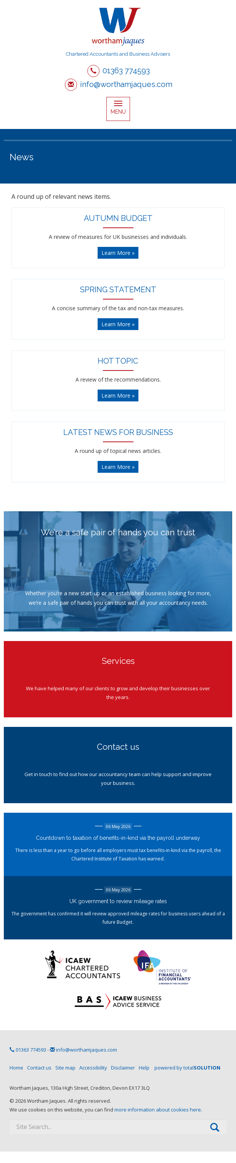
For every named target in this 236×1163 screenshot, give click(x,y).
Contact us (39, 1067)
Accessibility (93, 1067)
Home (16, 1067)
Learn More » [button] (118, 252)
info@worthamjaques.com (126, 84)
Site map (65, 1067)
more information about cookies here (157, 1109)
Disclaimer (123, 1067)
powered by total (187, 1067)
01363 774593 (126, 70)
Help (144, 1067)
